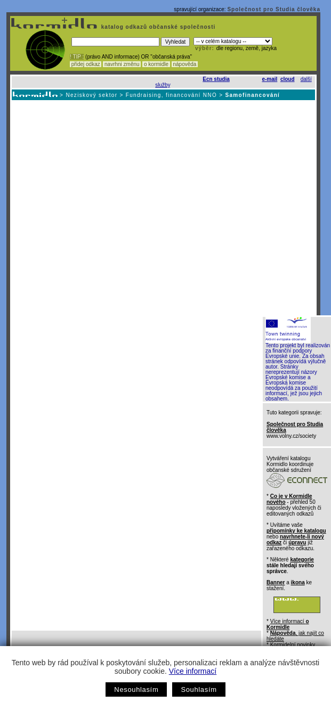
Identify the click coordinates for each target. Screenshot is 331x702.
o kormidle (156, 64)
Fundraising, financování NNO (171, 95)
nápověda (185, 64)
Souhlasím (198, 689)
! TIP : (77, 57)
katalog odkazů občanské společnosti (157, 27)
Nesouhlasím (136, 689)
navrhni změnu (122, 64)
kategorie (301, 559)
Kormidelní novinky (292, 645)
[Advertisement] (102, 207)
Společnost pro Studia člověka (273, 9)
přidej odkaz (85, 64)
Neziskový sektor (91, 95)
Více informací (192, 671)
